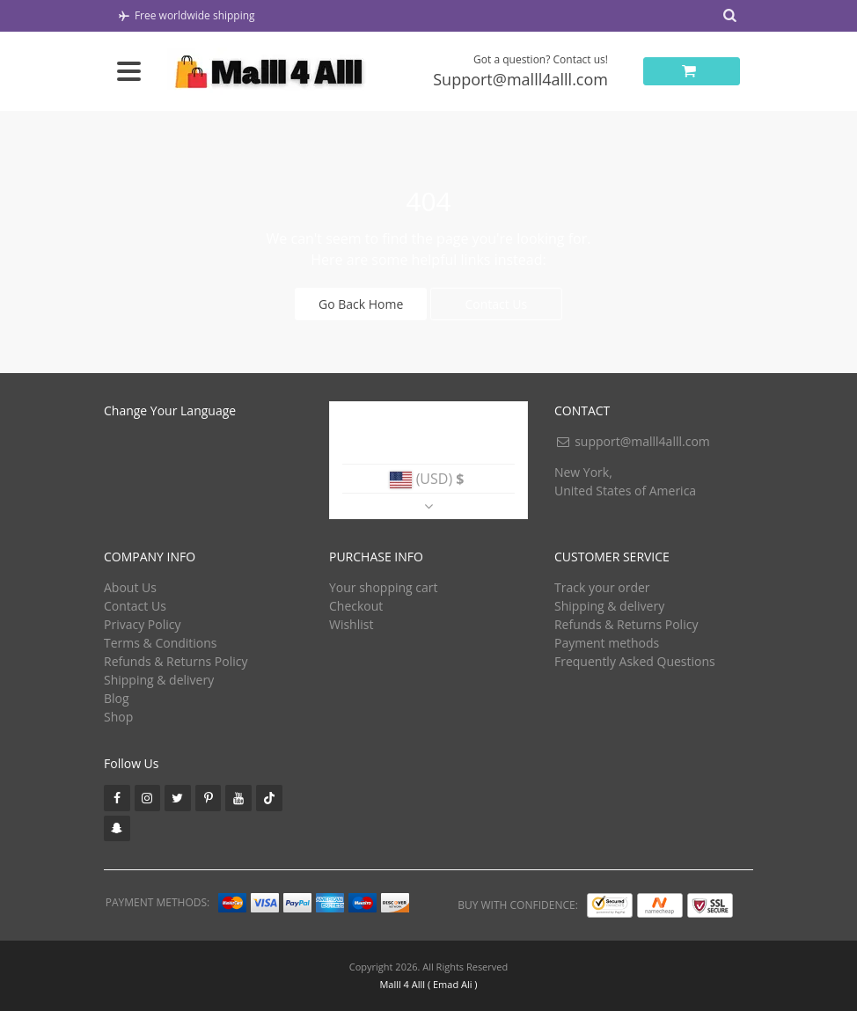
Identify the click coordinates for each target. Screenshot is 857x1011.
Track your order (602, 587)
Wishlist (351, 624)
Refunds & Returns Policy (175, 661)
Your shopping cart (383, 587)
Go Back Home (361, 304)
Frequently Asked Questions (634, 661)
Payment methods (606, 642)
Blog (116, 698)
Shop (118, 716)
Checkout (356, 605)
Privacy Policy (142, 624)
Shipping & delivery (159, 679)
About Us (130, 587)
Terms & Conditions (160, 642)
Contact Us (496, 304)
